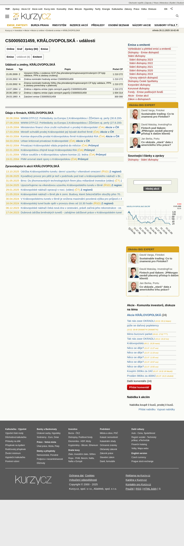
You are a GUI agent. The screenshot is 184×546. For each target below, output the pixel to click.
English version (139, 453)
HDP (83, 441)
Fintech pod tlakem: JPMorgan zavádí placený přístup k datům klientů (157, 131)
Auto (133, 433)
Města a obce (106, 433)
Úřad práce (42, 446)
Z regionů (115, 171)
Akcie (26, 30)
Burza (71, 433)
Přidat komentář (139, 387)
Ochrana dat (76, 475)
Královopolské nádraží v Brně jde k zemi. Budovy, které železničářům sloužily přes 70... (71, 194)
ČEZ (78, 433)
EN (165, 9)
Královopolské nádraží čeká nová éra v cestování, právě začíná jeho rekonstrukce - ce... (72, 207)
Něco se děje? (135, 347)
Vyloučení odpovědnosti (83, 479)
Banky (40, 429)
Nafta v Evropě (75, 461)
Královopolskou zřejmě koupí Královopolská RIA (49, 149)
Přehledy (98, 25)
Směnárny (41, 437)
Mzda (50, 446)
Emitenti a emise (53, 30)
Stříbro (92, 454)
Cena (140, 433)
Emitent (37, 56)
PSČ (116, 433)
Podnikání (105, 429)
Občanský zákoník (108, 449)
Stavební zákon (107, 457)
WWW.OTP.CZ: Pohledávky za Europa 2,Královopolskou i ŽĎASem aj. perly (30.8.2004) (72, 118)
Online (10, 49)
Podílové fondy (85, 437)
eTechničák (144, 440)
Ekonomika (73, 441)
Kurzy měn (49, 9)
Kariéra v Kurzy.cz (136, 479)
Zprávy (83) (31, 49)
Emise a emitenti (139, 44)
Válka (143, 9)
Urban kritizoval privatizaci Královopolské (45, 140)
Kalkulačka (117, 9)
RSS (138, 488)
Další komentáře (136, 381)
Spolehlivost (149, 433)
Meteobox (164, 3)
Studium (180, 3)
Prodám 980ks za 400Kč (141, 375)
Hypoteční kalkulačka (15, 457)
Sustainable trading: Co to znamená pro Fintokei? (157, 116)
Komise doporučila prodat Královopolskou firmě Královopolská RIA (59, 136)
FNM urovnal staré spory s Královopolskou (45, 159)
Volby (133, 448)
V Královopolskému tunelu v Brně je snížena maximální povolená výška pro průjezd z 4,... (73, 198)
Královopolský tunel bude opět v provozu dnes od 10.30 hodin (57, 203)
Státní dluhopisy (136, 56)
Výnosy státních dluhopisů (143, 77)
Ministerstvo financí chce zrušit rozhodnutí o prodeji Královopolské (59, 127)
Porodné (54, 455)
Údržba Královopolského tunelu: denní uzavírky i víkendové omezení (61, 171)
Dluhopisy (133, 159)
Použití (130, 488)
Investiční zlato (81, 454)
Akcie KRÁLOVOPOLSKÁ (144, 315)
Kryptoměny (74, 445)
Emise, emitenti (17, 25)
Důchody (41, 463)
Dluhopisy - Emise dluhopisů (143, 52)
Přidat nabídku (147, 409)
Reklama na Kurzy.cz (138, 475)
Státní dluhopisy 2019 (141, 74)
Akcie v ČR (112, 127)
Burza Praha (40, 25)
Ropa (70, 458)
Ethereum (93, 445)
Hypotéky (88, 9)
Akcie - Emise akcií (138, 95)
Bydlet (172, 3)
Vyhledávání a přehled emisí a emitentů (149, 48)
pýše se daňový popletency (143, 325)
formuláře (110, 461)
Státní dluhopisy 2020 (141, 70)
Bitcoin (78, 9)
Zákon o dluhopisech (139, 99)
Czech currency (138, 457)
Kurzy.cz (8, 30)
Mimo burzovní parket (139, 333)
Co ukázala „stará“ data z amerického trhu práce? (157, 144)
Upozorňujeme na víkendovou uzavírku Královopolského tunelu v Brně (62, 185)
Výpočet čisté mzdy (14, 433)
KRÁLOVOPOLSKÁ (71, 30)
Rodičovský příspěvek (15, 449)
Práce (136, 9)
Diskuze (152, 9)
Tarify (98, 9)
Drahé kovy (74, 450)
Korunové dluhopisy (138, 88)
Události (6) (23, 56)
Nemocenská (43, 455)
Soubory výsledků (167, 25)
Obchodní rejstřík (136, 3)
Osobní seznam (118, 25)
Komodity (61, 9)
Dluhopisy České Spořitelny (143, 81)
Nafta (91, 458)
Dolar (56, 437)
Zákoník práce (106, 453)
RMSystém (59, 25)
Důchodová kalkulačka (15, 437)
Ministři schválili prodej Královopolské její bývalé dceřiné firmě (57, 131)
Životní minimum (13, 453)
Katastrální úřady (108, 441)
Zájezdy (148, 3)
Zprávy (16, 9)
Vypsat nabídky (166, 409)
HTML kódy (150, 488)
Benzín (84, 458)
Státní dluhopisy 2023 (141, 59)
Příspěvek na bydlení (15, 445)
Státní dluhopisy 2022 (141, 63)
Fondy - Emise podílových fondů (145, 92)
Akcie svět (37, 9)
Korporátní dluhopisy (139, 84)
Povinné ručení (12, 461)
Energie (106, 9)
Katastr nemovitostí (109, 437)
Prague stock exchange (142, 461)
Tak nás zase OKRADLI (141, 320)
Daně (102, 461)
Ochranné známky (108, 445)
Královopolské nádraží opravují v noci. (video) (47, 189)
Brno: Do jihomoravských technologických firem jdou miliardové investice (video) (67, 180)
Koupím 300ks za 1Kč (140, 371)
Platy (57, 446)
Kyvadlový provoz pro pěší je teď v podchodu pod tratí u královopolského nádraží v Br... (71, 176)
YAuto (155, 3)
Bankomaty (51, 429)
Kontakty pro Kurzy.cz (138, 484)
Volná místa (50, 442)
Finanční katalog (139, 444)
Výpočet (22, 429)
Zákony (128, 9)
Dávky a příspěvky (46, 451)
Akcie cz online (37, 30)
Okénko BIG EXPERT (141, 105)
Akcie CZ (25, 9)
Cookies (89, 475)
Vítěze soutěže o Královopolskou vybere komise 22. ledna (54, 154)
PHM (77, 458)
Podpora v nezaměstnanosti (50, 459)
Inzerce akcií (79, 25)
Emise (44, 49)
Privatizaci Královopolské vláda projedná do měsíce (51, 145)
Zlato (70, 9)
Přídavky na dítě (13, 441)
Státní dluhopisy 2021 (141, 66)
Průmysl (93, 145)
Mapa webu (143, 448)
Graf (19, 49)
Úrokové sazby (43, 433)
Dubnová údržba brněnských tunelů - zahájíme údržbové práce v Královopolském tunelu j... (74, 212)
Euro (50, 437)
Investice (18, 30)
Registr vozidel (138, 437)
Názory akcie (141, 25)
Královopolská (135, 343)
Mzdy (88, 441)
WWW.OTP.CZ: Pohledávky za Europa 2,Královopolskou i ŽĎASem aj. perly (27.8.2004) (72, 122)
